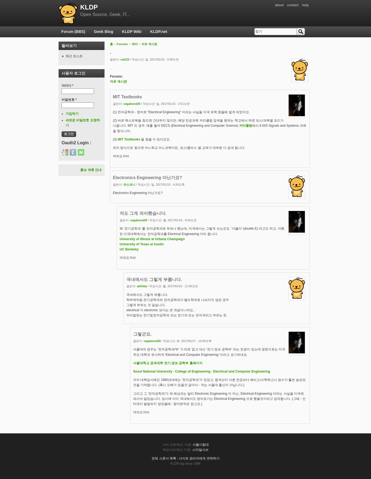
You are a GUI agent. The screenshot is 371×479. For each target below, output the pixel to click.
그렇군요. (142, 334)
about (279, 5)
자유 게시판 (149, 44)
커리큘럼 (245, 126)
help (305, 5)
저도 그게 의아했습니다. (143, 213)
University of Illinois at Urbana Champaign (152, 239)
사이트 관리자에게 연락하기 (199, 458)
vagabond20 (131, 103)
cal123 (124, 59)
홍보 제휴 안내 (91, 170)
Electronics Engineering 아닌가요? (147, 177)
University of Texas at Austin (142, 244)
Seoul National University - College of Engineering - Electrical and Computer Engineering (201, 371)
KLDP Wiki (131, 31)
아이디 (67, 86)
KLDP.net (158, 31)
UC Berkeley (129, 249)
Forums (122, 44)
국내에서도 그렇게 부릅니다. (154, 279)
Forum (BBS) (73, 31)
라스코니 (129, 184)
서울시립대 (201, 445)
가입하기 (72, 114)
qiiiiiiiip (142, 286)
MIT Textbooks (127, 97)
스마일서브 (200, 450)
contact (293, 5)
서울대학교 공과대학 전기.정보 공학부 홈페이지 (168, 363)
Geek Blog (103, 31)
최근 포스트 (74, 56)
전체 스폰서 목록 (163, 458)
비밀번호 (69, 100)
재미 (135, 44)
